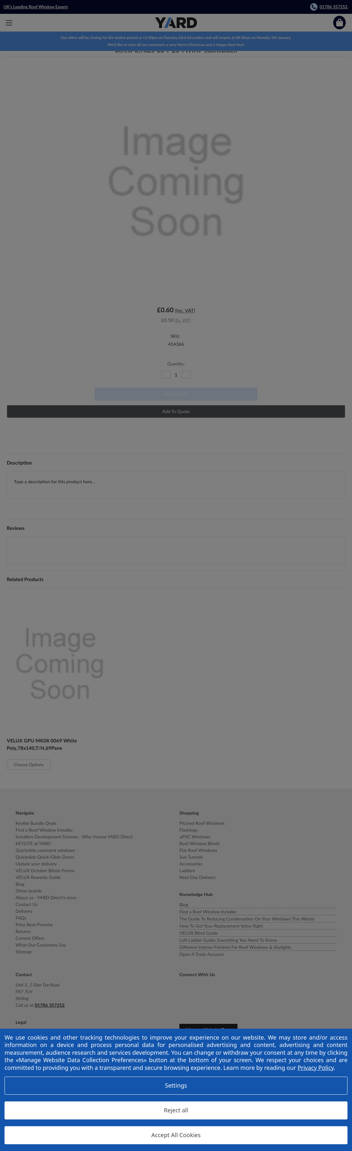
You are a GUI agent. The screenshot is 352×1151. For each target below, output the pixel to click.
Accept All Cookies (176, 1135)
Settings (176, 1085)
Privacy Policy (315, 1067)
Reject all (176, 1110)
